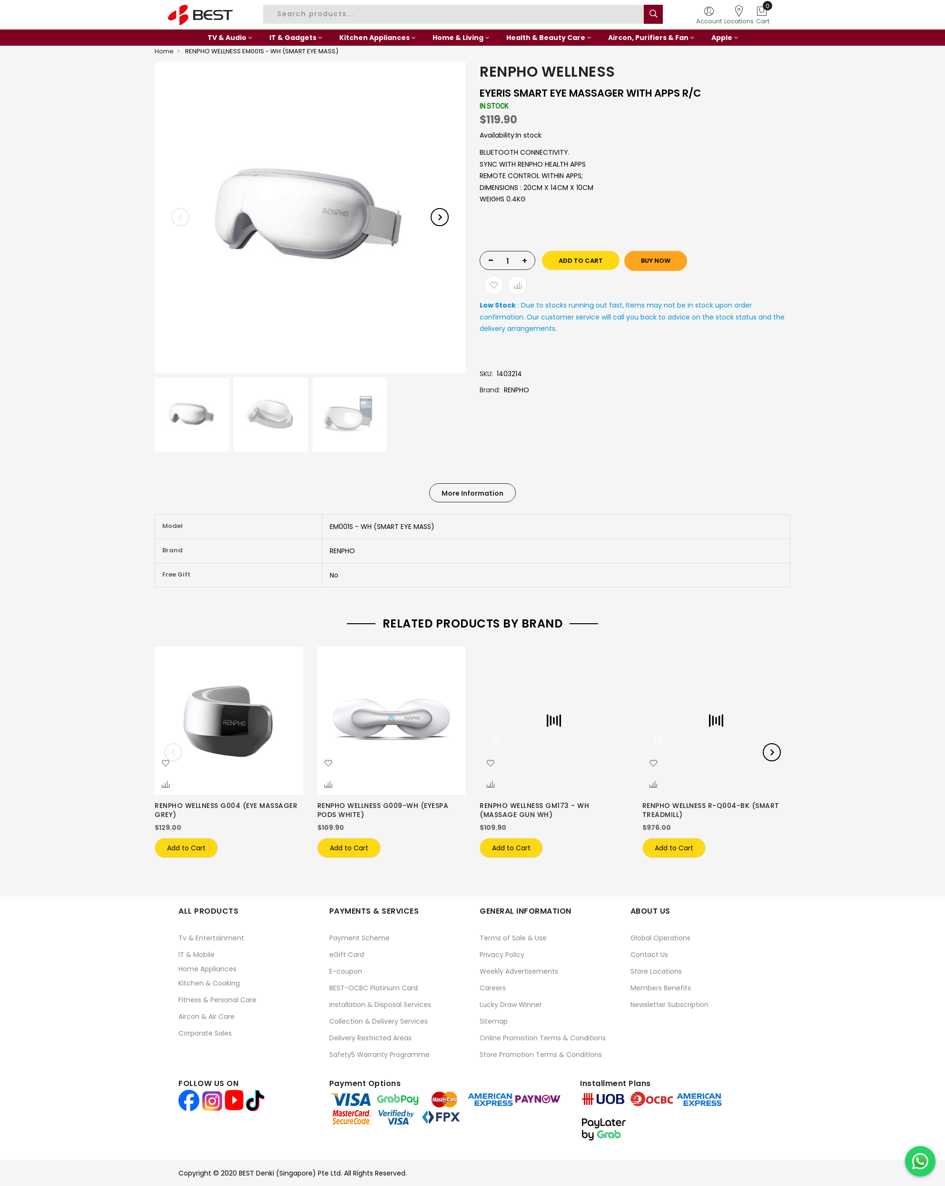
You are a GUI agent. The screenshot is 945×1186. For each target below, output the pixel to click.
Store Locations (656, 971)
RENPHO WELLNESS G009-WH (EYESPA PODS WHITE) (383, 810)
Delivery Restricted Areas (370, 1038)
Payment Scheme (359, 938)
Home (164, 51)
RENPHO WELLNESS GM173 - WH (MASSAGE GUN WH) (534, 810)
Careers (493, 988)
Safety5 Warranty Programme (379, 1054)
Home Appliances (207, 969)
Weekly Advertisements (519, 971)
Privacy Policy (502, 954)
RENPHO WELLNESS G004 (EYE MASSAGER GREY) (226, 810)
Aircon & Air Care (206, 1016)
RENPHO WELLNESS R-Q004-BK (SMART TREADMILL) (710, 810)
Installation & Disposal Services (380, 1004)
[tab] (472, 492)
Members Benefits (660, 988)
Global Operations (660, 938)
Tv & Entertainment (211, 938)
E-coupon (345, 971)
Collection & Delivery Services (378, 1021)
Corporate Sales (205, 1033)
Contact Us (649, 954)
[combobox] (455, 14)
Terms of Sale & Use (513, 938)
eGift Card (346, 954)
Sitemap (494, 1021)
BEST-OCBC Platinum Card (373, 988)
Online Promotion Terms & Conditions (543, 1038)
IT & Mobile (196, 954)
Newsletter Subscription (669, 1004)
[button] (166, 763)
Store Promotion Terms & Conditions (541, 1054)
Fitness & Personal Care (217, 1000)
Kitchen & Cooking (209, 983)
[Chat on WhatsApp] (920, 1161)
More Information (472, 493)
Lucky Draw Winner (511, 1004)
